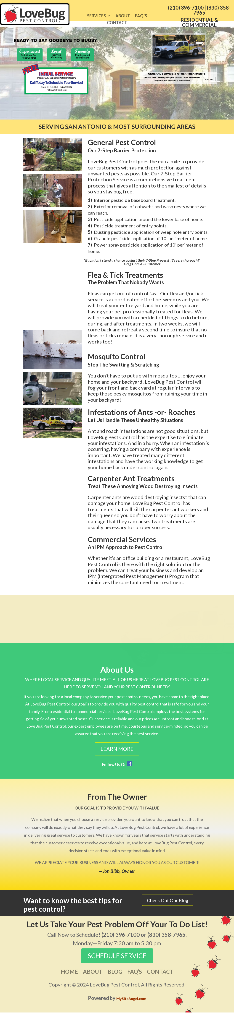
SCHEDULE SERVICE (117, 958)
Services (96, 16)
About (122, 16)
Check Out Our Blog (167, 903)
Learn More (117, 751)
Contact (117, 23)
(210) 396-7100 (186, 8)
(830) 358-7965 (212, 10)
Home (69, 975)
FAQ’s (141, 16)
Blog (115, 975)
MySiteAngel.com (131, 1001)
